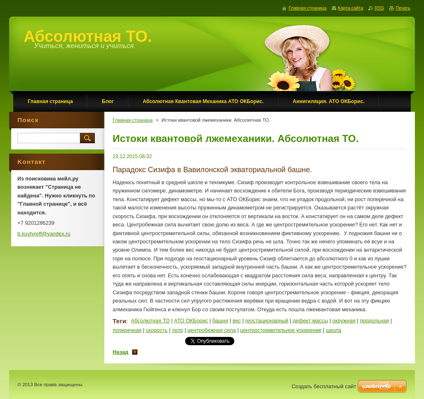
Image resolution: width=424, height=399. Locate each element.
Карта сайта (350, 7)
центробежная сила (212, 330)
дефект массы (310, 320)
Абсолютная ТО (150, 320)
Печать (402, 7)
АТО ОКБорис (191, 320)
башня (220, 320)
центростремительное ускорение (280, 330)
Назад (120, 352)
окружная (344, 320)
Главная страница (133, 120)
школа (333, 330)
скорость (156, 330)
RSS (379, 7)
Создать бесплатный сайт (324, 386)
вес (237, 320)
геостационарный (266, 320)
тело (177, 330)
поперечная (127, 330)
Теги (119, 320)
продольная (374, 320)
